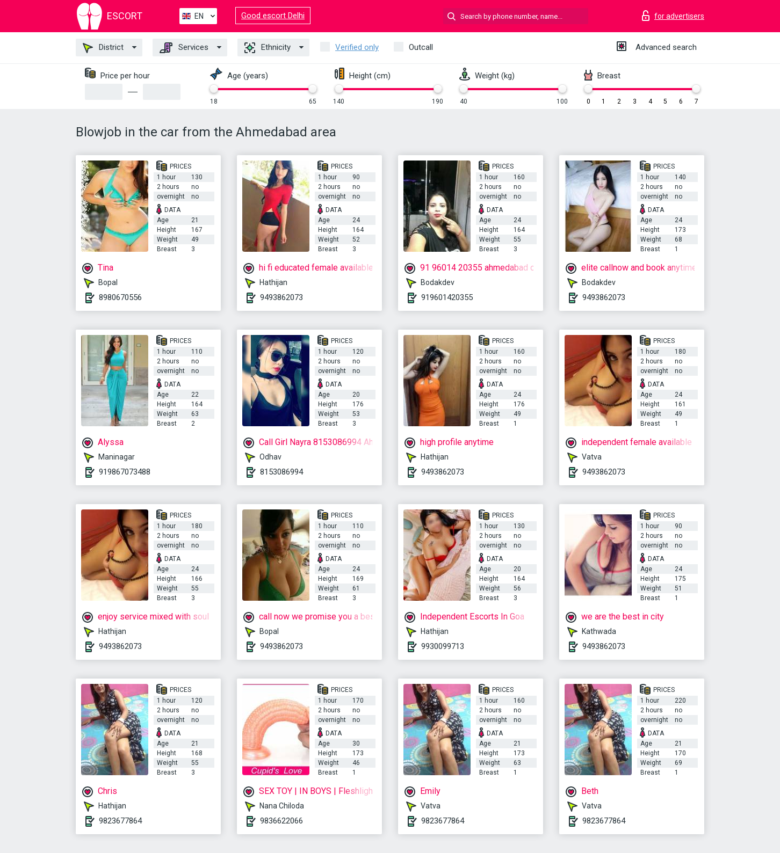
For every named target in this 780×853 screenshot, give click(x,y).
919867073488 (124, 472)
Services (184, 47)
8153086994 (281, 472)
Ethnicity (267, 47)
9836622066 (281, 821)
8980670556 (120, 297)
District (103, 47)
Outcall (421, 47)
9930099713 (442, 646)
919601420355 (447, 297)
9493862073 (281, 297)
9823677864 (120, 821)
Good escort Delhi (273, 15)
